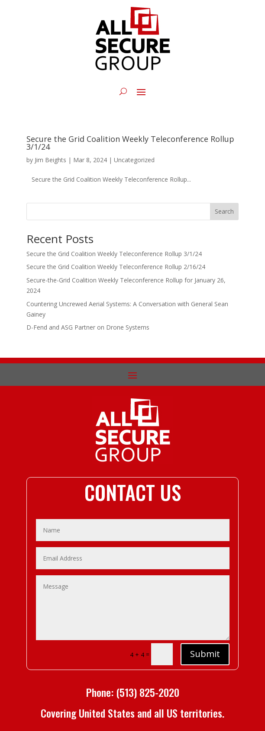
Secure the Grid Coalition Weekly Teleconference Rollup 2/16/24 (115, 267)
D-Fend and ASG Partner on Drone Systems (87, 327)
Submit (205, 654)
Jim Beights (50, 160)
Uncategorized (134, 160)
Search (224, 211)
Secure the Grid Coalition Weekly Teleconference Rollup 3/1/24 (130, 143)
